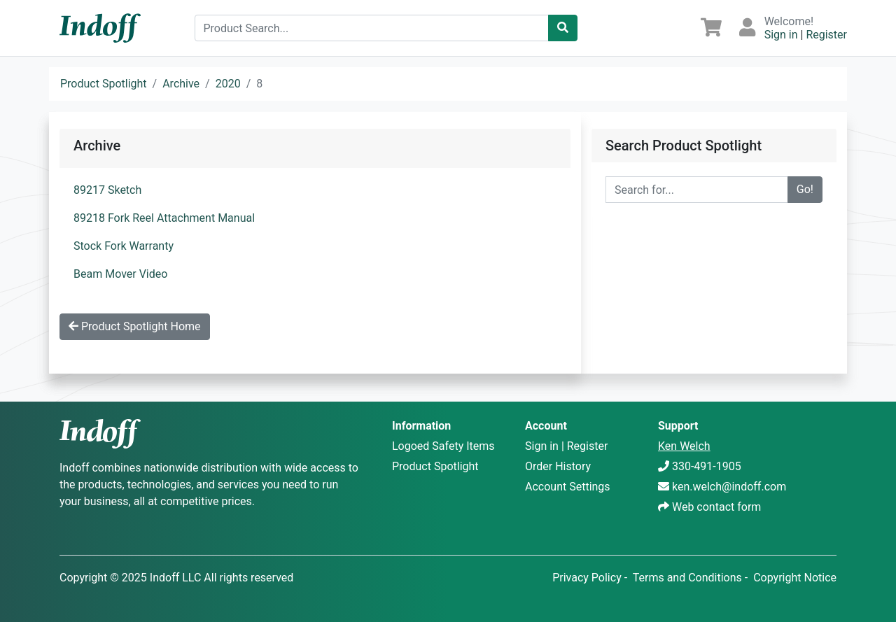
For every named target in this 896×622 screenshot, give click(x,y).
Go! (805, 189)
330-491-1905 (706, 466)
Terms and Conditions (687, 577)
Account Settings (567, 486)
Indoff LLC (176, 577)
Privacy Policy (587, 577)
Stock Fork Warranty (124, 246)
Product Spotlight (103, 83)
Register (826, 34)
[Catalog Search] (563, 28)
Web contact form (716, 507)
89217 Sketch (107, 190)
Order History (558, 466)
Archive (181, 83)
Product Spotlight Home (135, 326)
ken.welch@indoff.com (729, 486)
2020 (228, 83)
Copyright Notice (794, 577)
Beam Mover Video (120, 274)
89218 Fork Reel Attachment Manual (164, 218)
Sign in (781, 34)
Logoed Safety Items (443, 446)
